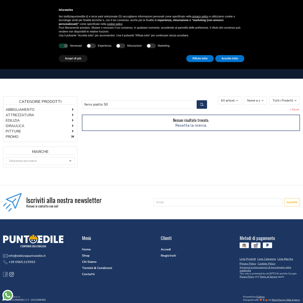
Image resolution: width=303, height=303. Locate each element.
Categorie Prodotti (40, 101)
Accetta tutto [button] (229, 58)
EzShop (260, 296)
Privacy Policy (247, 276)
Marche (40, 151)
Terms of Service (268, 276)
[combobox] (230, 100)
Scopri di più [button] (73, 58)
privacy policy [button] (200, 16)
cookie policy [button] (114, 24)
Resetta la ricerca (190, 125)
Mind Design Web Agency (286, 299)
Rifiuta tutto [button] (200, 58)
